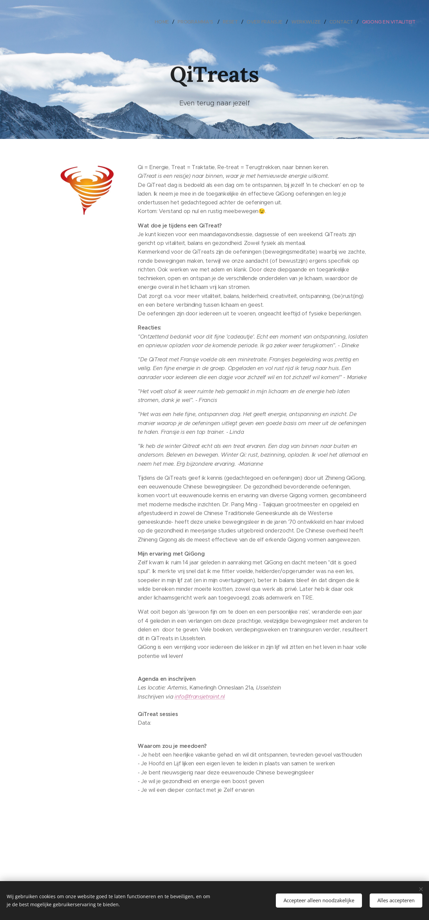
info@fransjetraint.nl (200, 696)
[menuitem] (166, 21)
